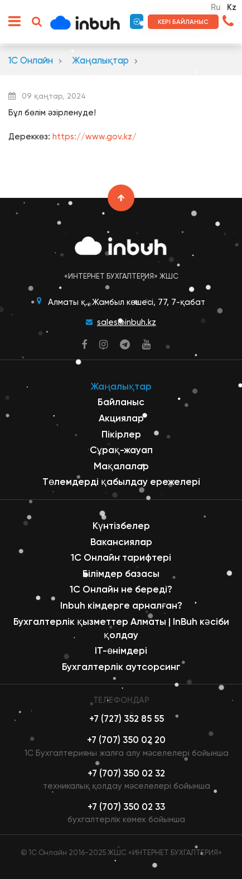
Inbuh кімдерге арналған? (121, 605)
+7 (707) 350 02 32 (126, 773)
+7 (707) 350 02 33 (126, 807)
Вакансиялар (121, 541)
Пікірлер (121, 434)
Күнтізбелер (121, 525)
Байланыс (121, 401)
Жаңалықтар (100, 60)
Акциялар (121, 418)
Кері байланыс (183, 22)
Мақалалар (121, 466)
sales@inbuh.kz (126, 322)
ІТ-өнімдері (121, 650)
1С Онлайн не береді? (121, 589)
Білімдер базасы (121, 573)
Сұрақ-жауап (121, 449)
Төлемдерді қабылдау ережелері (121, 481)
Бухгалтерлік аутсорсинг (121, 666)
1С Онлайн (30, 60)
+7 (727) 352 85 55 (126, 718)
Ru (216, 7)
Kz (231, 7)
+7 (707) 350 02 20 (126, 740)
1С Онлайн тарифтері (121, 557)
